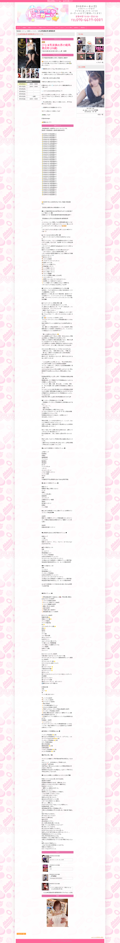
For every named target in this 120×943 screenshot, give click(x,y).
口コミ (62, 27)
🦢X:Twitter (53, 876)
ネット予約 (69, 27)
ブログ (56, 27)
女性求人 (76, 27)
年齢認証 (18, 31)
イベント (50, 27)
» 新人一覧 (100, 114)
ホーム (18, 27)
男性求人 (83, 27)
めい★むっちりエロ (88, 110)
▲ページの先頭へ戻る (97, 937)
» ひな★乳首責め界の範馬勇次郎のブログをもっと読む (58, 892)
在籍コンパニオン (32, 27)
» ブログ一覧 (99, 62)
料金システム (42, 27)
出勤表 (24, 27)
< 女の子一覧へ (21, 934)
